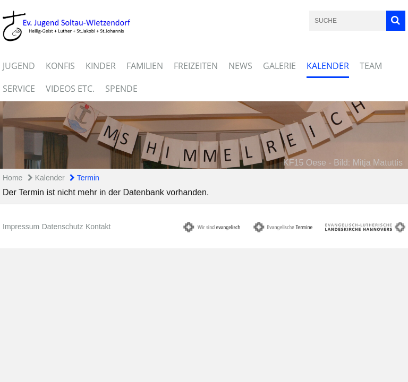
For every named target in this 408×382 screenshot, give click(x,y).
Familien (144, 66)
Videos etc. (70, 88)
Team (371, 66)
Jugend (19, 66)
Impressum (21, 226)
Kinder (101, 66)
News (240, 66)
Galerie (279, 66)
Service (19, 88)
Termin (84, 177)
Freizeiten (196, 66)
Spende (121, 88)
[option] (204, 134)
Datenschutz (62, 226)
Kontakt (98, 226)
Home (12, 177)
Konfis (60, 66)
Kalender (328, 66)
